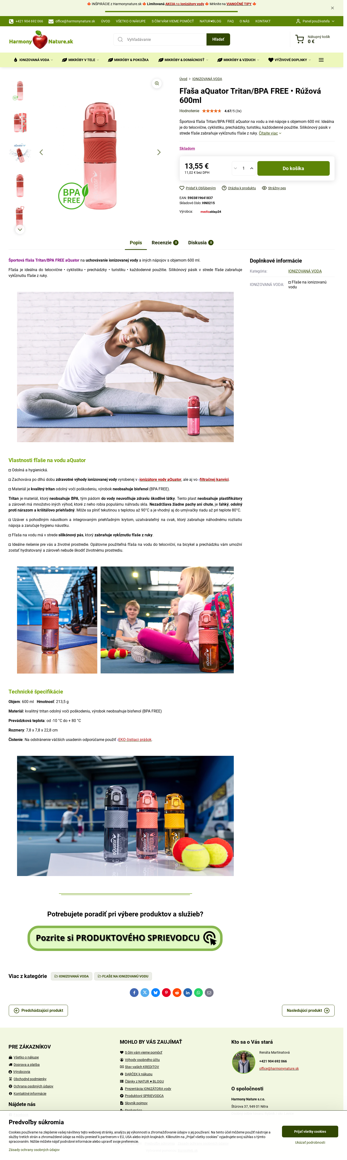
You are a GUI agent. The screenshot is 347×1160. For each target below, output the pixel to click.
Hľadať (218, 39)
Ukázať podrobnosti (310, 1142)
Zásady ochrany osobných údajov (34, 1150)
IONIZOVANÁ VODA (305, 271)
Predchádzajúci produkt (38, 1011)
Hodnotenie (189, 111)
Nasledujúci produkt (308, 1011)
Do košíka (293, 168)
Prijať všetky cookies (310, 1131)
